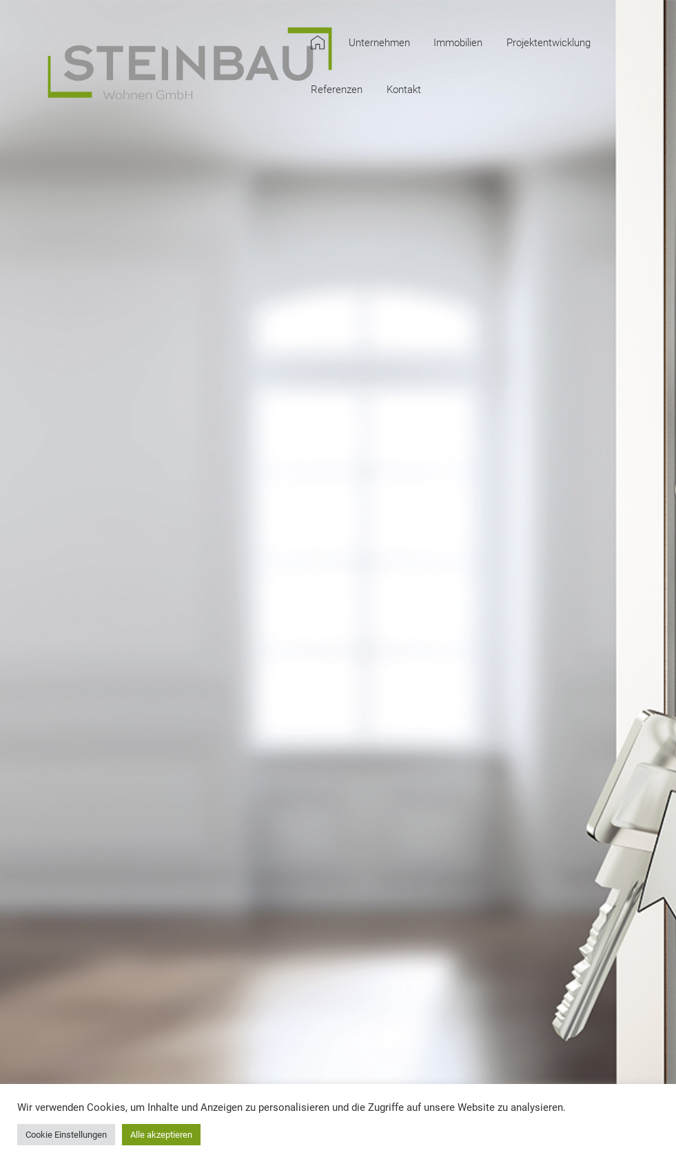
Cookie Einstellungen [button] (66, 1134)
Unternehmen (379, 43)
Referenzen (336, 90)
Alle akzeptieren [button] (161, 1134)
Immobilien (457, 43)
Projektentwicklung (548, 43)
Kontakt (404, 90)
